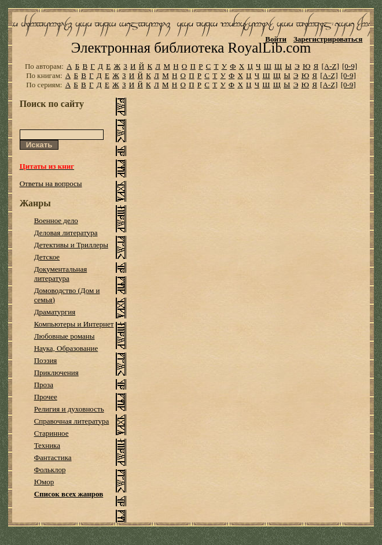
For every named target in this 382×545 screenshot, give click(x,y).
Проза (43, 384)
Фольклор (50, 469)
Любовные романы (64, 336)
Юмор (44, 481)
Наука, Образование (66, 348)
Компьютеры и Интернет (74, 324)
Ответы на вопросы (51, 183)
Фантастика (53, 457)
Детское (47, 257)
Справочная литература (71, 421)
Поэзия (45, 360)
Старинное (51, 433)
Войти (275, 39)
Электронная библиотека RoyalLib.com (191, 47)
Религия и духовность (69, 409)
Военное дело (56, 220)
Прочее (45, 396)
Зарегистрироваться (327, 39)
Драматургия (55, 311)
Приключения (56, 372)
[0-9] (349, 66)
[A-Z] (330, 66)
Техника (47, 445)
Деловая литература (66, 232)
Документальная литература (60, 274)
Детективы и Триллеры (71, 244)
